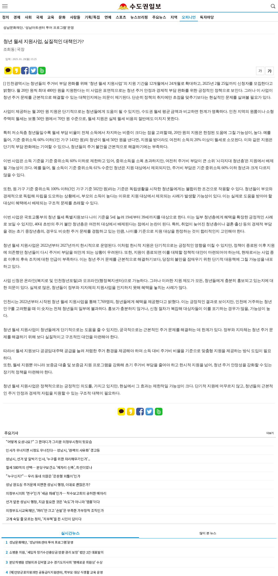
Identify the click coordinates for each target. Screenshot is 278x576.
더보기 (270, 433)
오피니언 (189, 17)
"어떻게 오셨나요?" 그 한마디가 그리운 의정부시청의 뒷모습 (49, 441)
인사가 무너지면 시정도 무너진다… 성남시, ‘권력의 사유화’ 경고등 (53, 450)
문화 (62, 17)
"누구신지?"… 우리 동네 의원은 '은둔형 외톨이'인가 (43, 476)
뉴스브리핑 (139, 17)
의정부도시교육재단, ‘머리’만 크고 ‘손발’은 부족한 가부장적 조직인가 (55, 510)
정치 (5, 17)
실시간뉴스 (70, 533)
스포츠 (121, 17)
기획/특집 (92, 17)
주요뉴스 (159, 17)
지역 (173, 17)
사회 (28, 17)
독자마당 (207, 17)
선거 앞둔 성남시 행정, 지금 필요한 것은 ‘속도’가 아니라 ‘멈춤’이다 (53, 501)
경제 (16, 17)
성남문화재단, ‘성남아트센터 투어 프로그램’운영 (38, 27)
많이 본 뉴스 (207, 533)
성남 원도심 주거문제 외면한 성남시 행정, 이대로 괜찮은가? (48, 484)
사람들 (75, 17)
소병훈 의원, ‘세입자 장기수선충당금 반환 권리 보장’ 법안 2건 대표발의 (54, 552)
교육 (50, 17)
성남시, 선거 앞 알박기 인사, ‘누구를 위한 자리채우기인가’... (48, 458)
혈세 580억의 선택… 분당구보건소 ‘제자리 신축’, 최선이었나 (49, 467)
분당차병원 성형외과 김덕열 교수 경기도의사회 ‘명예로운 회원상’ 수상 (54, 562)
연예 (107, 17)
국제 (39, 17)
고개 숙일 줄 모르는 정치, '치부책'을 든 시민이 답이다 (43, 518)
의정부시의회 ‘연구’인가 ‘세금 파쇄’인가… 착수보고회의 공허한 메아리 (56, 493)
